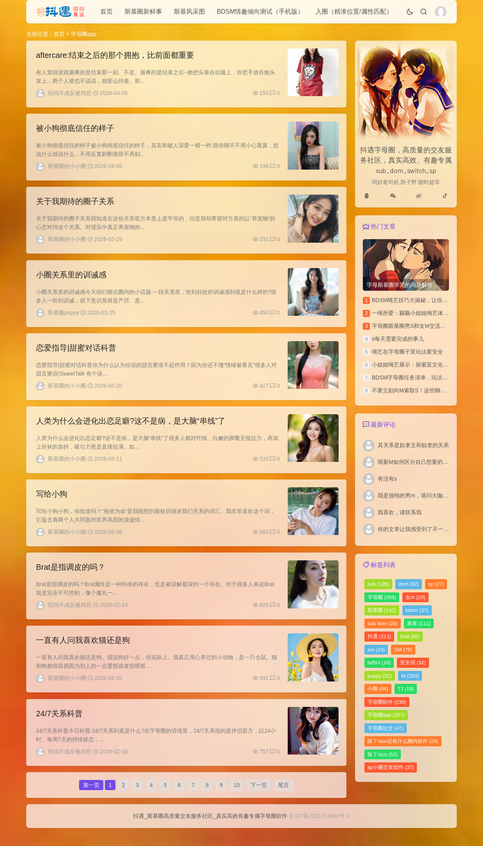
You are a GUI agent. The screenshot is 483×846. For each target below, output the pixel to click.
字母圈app (386, 715)
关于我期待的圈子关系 (75, 204)
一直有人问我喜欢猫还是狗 (83, 652)
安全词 (413, 662)
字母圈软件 (387, 702)
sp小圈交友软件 (391, 767)
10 (237, 801)
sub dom (383, 623)
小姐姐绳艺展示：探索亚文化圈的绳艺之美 (424, 364)
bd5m (379, 662)
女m (415, 597)
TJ (406, 689)
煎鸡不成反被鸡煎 (70, 93)
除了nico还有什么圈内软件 (403, 741)
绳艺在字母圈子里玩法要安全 (407, 352)
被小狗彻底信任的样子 (75, 129)
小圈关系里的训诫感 (71, 279)
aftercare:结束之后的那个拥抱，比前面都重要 (115, 55)
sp (436, 584)
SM (403, 650)
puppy (380, 676)
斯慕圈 (382, 610)
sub (378, 584)
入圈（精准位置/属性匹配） (353, 11)
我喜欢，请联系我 (400, 512)
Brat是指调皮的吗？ (70, 577)
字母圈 (382, 597)
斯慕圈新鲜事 (143, 11)
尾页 (283, 801)
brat (410, 636)
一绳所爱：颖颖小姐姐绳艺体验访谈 (416, 313)
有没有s (387, 479)
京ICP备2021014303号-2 (319, 834)
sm (376, 650)
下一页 (259, 801)
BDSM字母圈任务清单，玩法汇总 (412, 377)
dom (408, 584)
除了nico (383, 754)
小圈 (378, 689)
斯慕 (419, 623)
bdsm (417, 610)
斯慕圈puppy (63, 317)
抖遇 (379, 636)
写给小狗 (51, 503)
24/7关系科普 (59, 727)
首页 (106, 11)
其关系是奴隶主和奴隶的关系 (413, 445)
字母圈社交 (386, 728)
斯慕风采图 (189, 11)
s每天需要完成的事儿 (398, 339)
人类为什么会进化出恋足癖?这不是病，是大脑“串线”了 (130, 428)
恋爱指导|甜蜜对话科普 (76, 353)
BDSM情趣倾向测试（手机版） (260, 11)
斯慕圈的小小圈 (67, 168)
